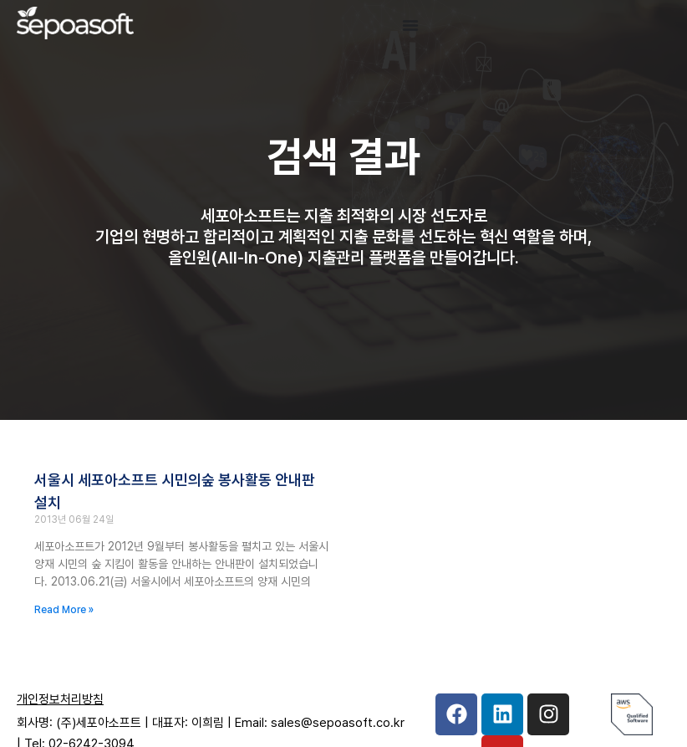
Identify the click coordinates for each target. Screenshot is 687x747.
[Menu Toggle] (410, 25)
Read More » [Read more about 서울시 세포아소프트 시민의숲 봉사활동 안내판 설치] (64, 610)
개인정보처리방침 (60, 699)
